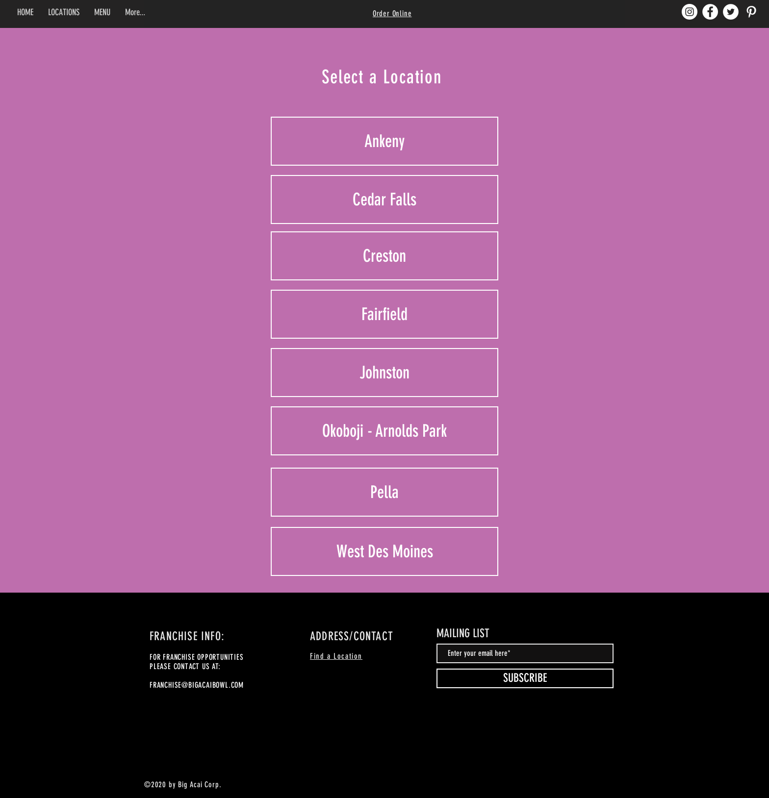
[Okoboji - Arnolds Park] (384, 430)
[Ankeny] (384, 141)
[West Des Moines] (384, 551)
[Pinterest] (751, 12)
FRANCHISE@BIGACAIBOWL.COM (197, 685)
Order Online (392, 13)
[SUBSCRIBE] (525, 678)
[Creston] (384, 255)
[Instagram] (689, 12)
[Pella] (384, 492)
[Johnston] (384, 372)
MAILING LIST (462, 633)
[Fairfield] (384, 314)
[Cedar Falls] (384, 199)
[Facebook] (710, 12)
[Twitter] (731, 12)
